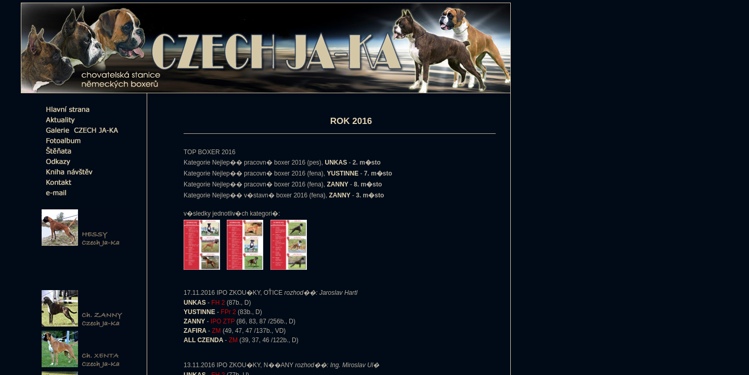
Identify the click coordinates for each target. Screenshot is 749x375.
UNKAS (196, 302)
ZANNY (195, 321)
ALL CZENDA (204, 340)
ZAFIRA (196, 330)
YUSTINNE (200, 312)
